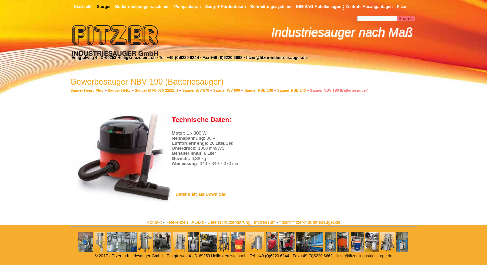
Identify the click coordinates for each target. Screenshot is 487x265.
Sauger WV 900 (226, 90)
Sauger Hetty (119, 90)
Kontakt (154, 222)
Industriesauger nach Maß (342, 32)
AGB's (197, 222)
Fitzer (402, 6)
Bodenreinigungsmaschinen (142, 6)
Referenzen (176, 222)
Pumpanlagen (187, 6)
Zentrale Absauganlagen (369, 6)
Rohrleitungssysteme (271, 6)
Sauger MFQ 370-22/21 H (156, 90)
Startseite (83, 6)
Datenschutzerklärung (229, 222)
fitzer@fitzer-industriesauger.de (309, 222)
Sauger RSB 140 (291, 90)
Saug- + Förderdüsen (225, 6)
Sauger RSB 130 (258, 90)
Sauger (104, 6)
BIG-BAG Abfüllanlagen (318, 6)
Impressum (265, 222)
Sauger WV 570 (195, 90)
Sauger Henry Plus (86, 90)
